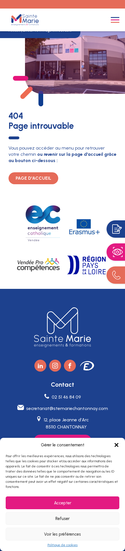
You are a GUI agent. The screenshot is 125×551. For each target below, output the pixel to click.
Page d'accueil (33, 178)
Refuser (62, 518)
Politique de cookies (62, 545)
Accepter (62, 503)
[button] (116, 445)
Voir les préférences (62, 534)
